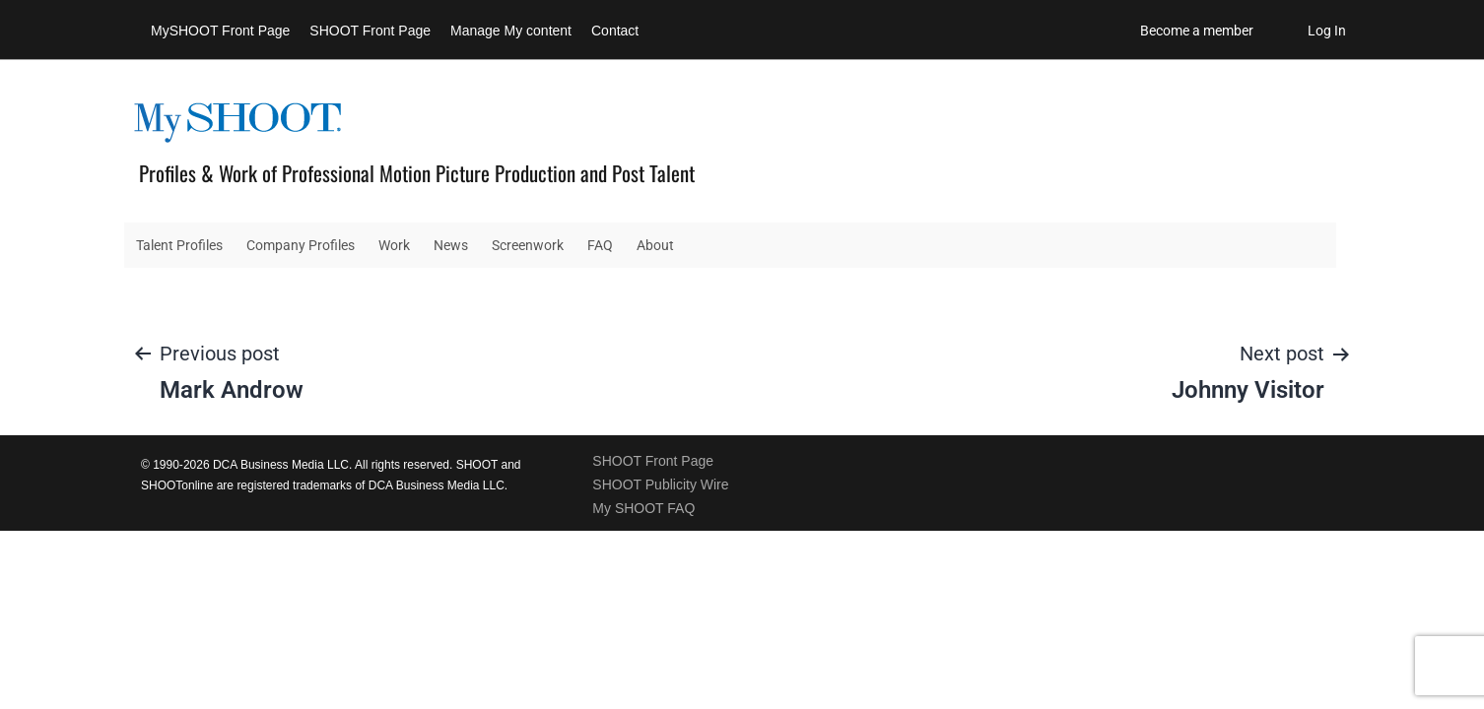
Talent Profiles (179, 245)
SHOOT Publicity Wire (660, 484)
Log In (1327, 30)
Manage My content (511, 30)
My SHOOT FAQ (643, 508)
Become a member (1196, 30)
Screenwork (528, 245)
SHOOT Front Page (370, 30)
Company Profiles (300, 245)
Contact (615, 30)
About (655, 245)
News (451, 245)
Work (394, 245)
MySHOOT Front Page (220, 30)
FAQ (600, 245)
